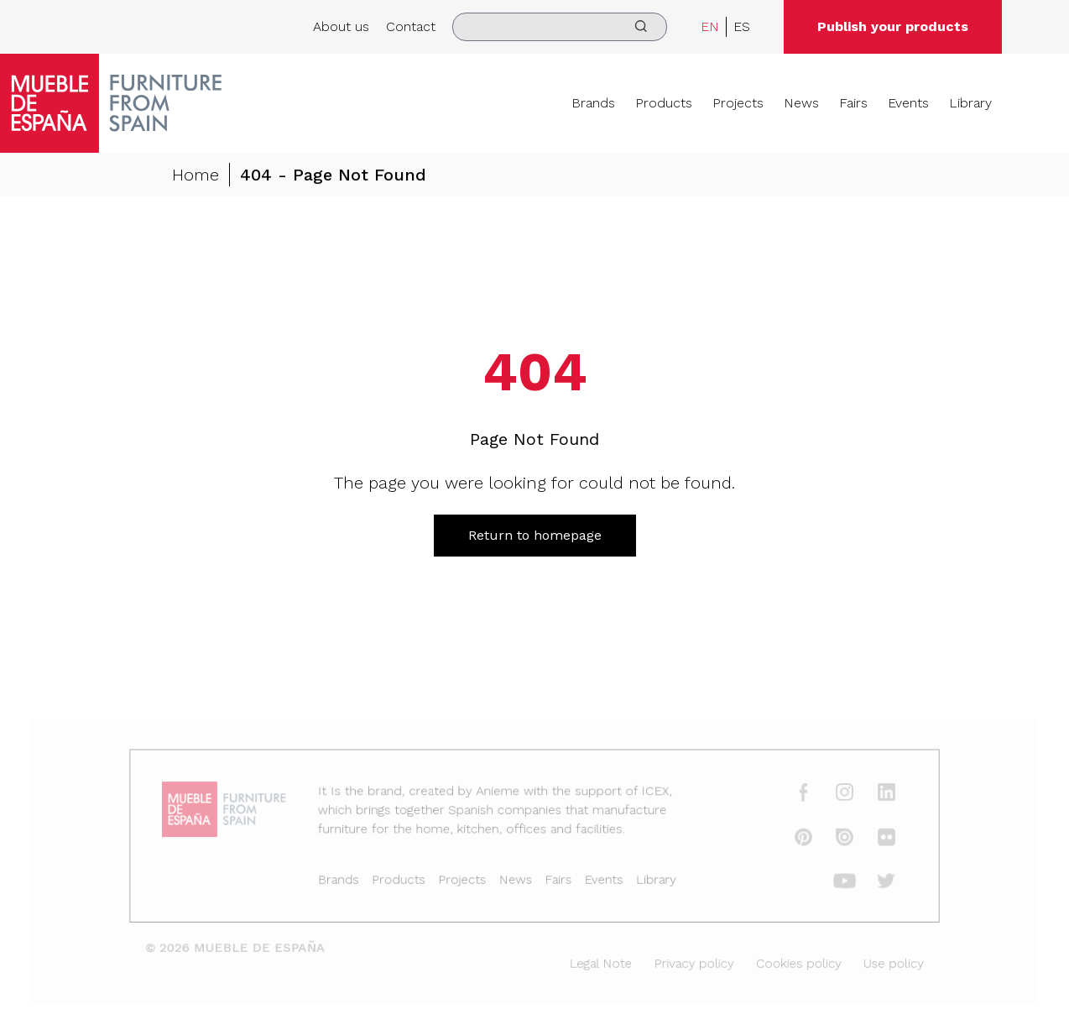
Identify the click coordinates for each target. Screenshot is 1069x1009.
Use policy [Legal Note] (881, 961)
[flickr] (873, 839)
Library (970, 103)
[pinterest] (794, 839)
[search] (559, 27)
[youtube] (834, 882)
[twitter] (873, 882)
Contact (410, 26)
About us (341, 26)
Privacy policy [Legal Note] (688, 961)
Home (195, 175)
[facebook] (794, 796)
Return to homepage (535, 535)
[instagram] (834, 796)
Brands (593, 103)
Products (663, 103)
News (801, 103)
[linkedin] (873, 796)
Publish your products (892, 26)
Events (908, 103)
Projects (738, 103)
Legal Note (598, 961)
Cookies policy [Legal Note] (789, 961)
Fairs (853, 103)
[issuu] (834, 839)
